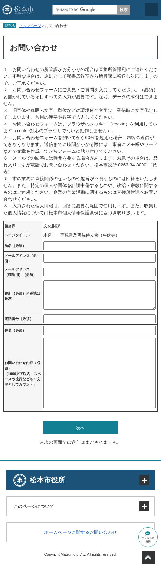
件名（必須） (15, 330)
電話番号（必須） (19, 319)
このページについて (33, 506)
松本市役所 (47, 480)
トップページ (30, 26)
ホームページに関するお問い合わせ (80, 532)
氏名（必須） (15, 246)
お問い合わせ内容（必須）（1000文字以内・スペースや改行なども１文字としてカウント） (23, 373)
